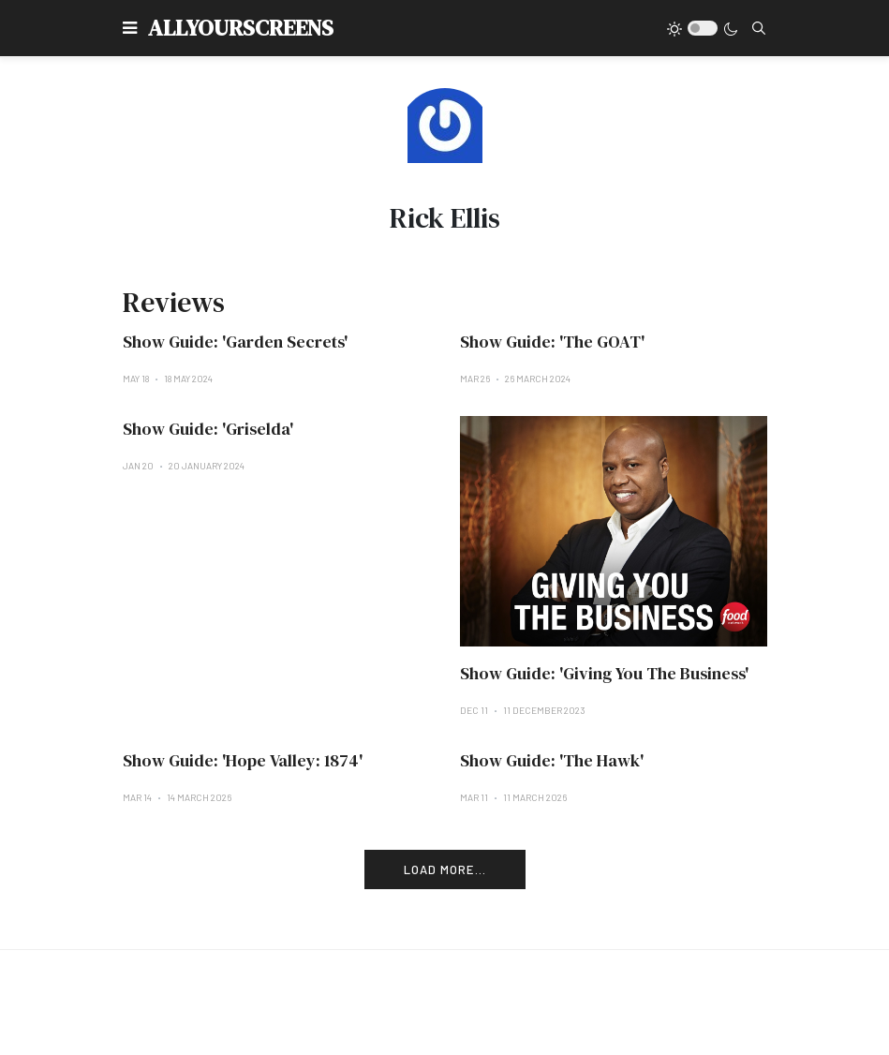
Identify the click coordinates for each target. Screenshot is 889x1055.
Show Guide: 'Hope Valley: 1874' (243, 760)
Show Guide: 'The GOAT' (552, 341)
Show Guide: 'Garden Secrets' (235, 341)
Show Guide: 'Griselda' (208, 428)
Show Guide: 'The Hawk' (552, 760)
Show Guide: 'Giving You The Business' (604, 673)
